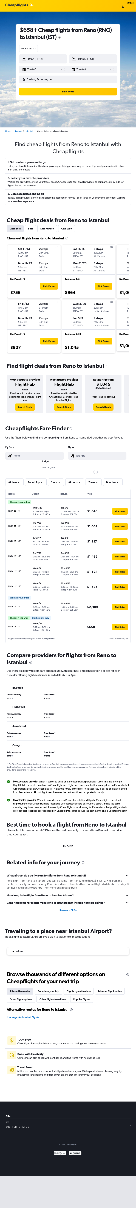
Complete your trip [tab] (48, 991)
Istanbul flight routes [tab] (110, 991)
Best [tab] (30, 228)
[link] (25, 407)
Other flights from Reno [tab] (52, 999)
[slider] (96, 472)
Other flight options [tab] (21, 999)
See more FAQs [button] (68, 910)
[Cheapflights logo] (16, 5)
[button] (41, 69)
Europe (18, 131)
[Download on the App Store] (75, 1153)
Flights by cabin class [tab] (79, 991)
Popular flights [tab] (81, 999)
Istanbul (29, 131)
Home (8, 131)
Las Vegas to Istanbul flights (23, 1017)
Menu (130, 6)
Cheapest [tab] (15, 228)
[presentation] (59, 37)
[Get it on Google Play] (60, 1153)
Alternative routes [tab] (20, 991)
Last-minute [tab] (47, 228)
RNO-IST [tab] (68, 846)
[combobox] (28, 48)
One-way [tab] (66, 228)
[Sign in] (122, 6)
